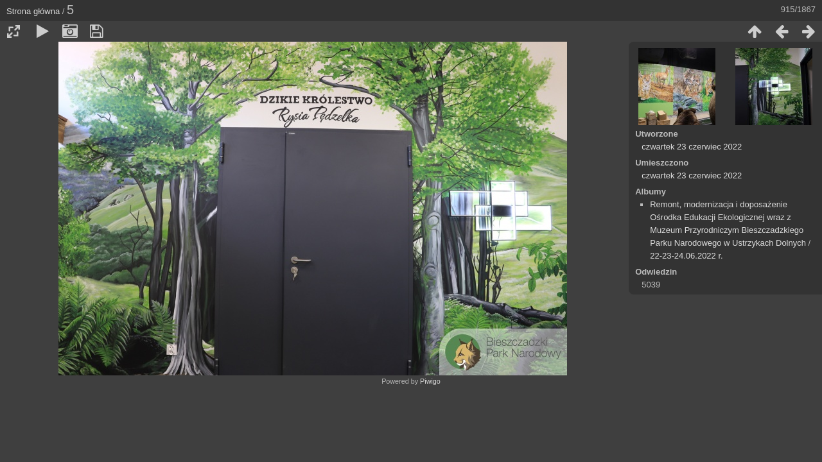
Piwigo (430, 381)
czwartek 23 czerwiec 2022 (692, 146)
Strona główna (33, 11)
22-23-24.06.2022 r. (686, 256)
